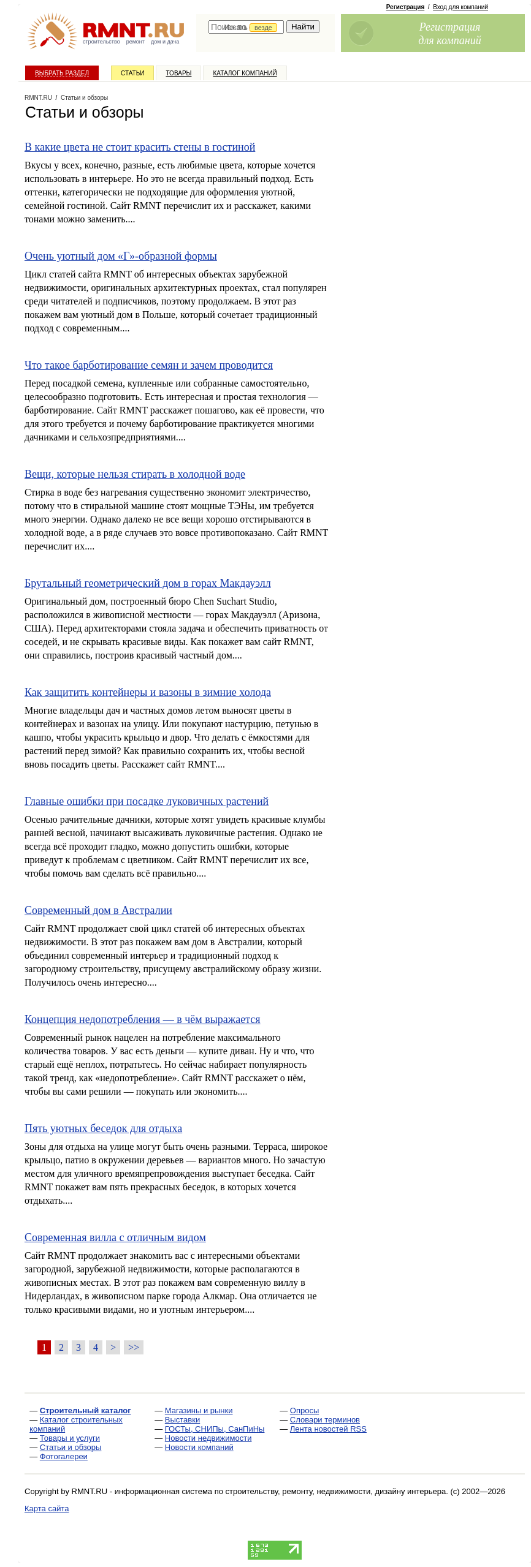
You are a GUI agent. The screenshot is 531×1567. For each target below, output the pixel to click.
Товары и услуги (70, 1438)
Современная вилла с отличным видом (115, 1237)
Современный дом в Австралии (98, 910)
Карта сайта (47, 1508)
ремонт (135, 42)
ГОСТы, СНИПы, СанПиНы (215, 1428)
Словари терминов (325, 1419)
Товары (178, 73)
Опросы (304, 1410)
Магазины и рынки (199, 1410)
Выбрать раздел (62, 73)
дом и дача (165, 42)
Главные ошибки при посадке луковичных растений (147, 801)
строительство (101, 42)
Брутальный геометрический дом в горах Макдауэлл (148, 583)
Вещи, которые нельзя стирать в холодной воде (135, 474)
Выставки (182, 1419)
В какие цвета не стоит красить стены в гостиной (140, 147)
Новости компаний (199, 1447)
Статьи (132, 73)
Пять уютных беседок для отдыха (103, 1128)
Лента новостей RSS (328, 1428)
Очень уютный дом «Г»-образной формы (121, 256)
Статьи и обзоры (71, 1447)
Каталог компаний (245, 73)
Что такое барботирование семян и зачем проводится (149, 365)
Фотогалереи (64, 1456)
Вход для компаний (460, 7)
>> (133, 1347)
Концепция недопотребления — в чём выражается (143, 1019)
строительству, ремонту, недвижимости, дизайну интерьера (336, 1491)
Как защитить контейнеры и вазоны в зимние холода (148, 692)
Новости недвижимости (208, 1438)
